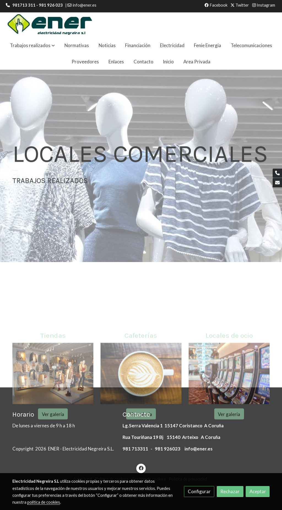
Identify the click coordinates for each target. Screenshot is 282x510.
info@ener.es (84, 5)
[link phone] (277, 173)
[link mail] (277, 182)
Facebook (216, 5)
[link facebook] (141, 467)
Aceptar (258, 491)
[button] (32, 45)
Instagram (263, 5)
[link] (50, 25)
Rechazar (230, 491)
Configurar (199, 491)
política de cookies (43, 502)
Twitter (240, 5)
